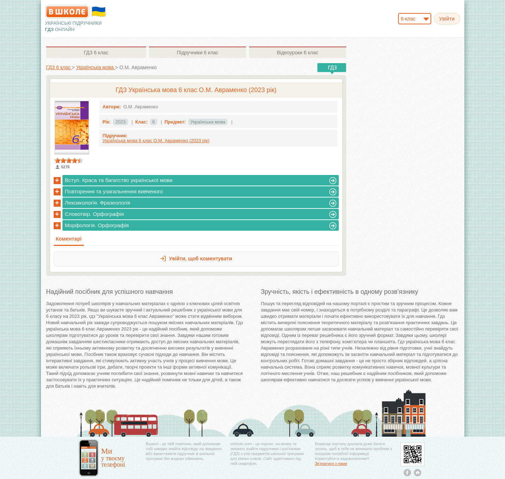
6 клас (96, 52)
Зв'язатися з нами (331, 463)
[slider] (69, 160)
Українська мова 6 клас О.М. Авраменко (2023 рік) (156, 140)
